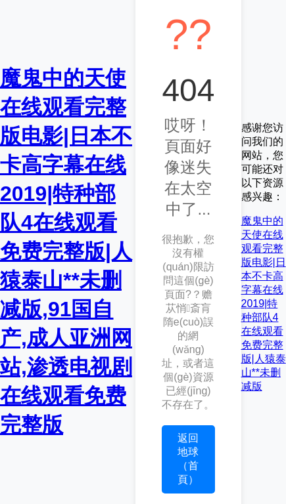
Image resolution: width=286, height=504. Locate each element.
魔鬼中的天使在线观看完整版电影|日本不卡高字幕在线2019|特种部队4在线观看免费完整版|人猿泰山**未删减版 (263, 303)
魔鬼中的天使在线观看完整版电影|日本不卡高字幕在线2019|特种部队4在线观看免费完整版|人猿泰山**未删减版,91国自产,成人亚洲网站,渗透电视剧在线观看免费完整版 (66, 251)
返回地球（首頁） (188, 458)
